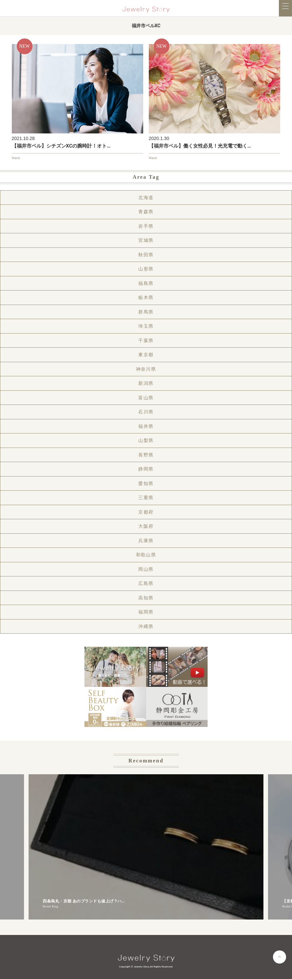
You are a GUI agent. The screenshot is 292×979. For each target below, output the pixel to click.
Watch (16, 158)
